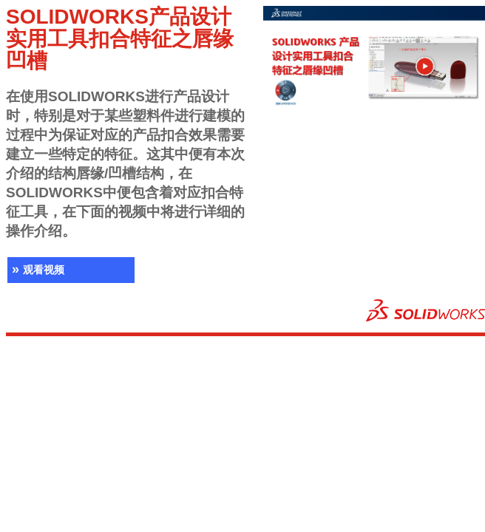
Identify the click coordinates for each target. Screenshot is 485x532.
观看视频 (36, 270)
